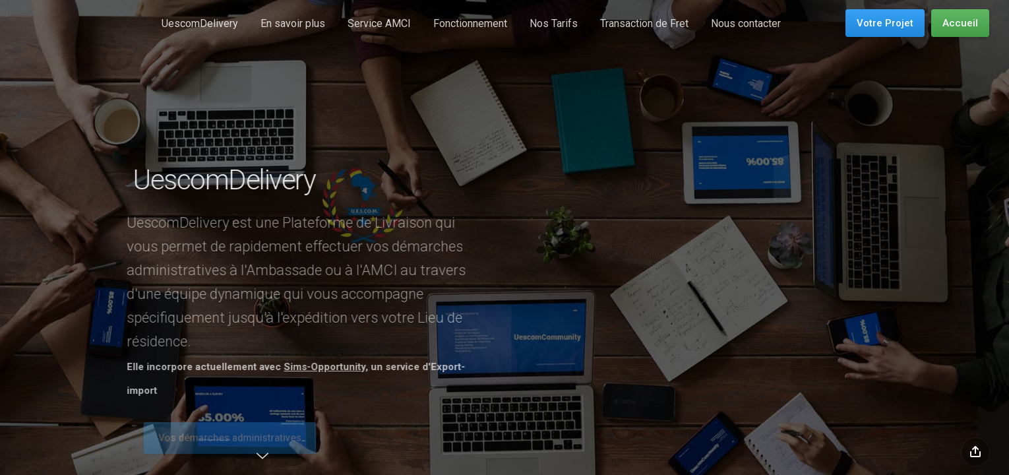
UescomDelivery (200, 23)
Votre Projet (885, 23)
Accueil (960, 23)
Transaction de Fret (644, 23)
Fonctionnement (470, 23)
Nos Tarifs (554, 23)
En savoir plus (292, 23)
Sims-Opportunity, (314, 367)
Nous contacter (746, 23)
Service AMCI (379, 23)
